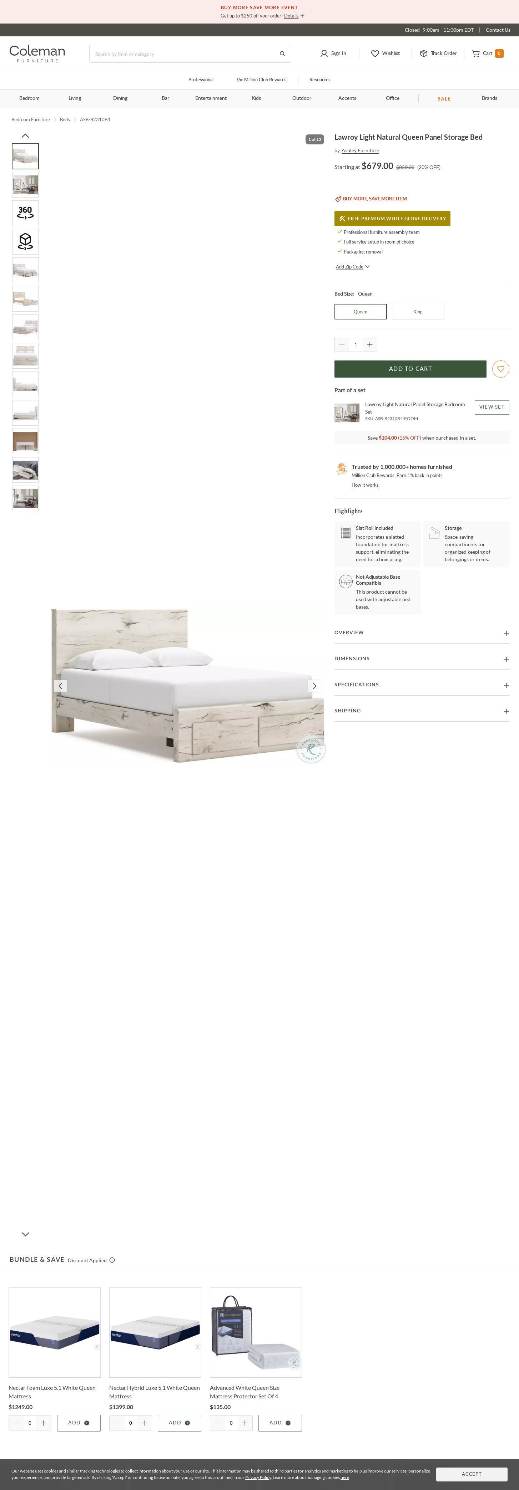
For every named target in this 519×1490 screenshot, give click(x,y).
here (345, 1477)
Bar (165, 98)
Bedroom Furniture (30, 119)
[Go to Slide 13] (25, 498)
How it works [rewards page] (365, 485)
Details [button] (291, 16)
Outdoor (301, 98)
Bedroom (29, 98)
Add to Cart (410, 369)
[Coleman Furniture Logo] (37, 60)
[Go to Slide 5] (25, 270)
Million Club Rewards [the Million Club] (261, 80)
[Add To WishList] (500, 369)
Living (75, 98)
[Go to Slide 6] (25, 299)
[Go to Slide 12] (25, 470)
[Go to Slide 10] (25, 413)
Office (392, 98)
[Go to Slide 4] (25, 242)
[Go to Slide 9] (25, 384)
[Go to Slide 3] (25, 213)
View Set (492, 407)
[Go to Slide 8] (25, 356)
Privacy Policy (258, 1477)
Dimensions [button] (352, 658)
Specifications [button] (356, 684)
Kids (256, 98)
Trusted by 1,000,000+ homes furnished (402, 466)
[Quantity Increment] (370, 344)
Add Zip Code (353, 267)
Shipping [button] (347, 710)
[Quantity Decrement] (342, 344)
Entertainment (211, 98)
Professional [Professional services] (200, 80)
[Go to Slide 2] (25, 185)
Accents (347, 98)
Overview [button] (349, 632)
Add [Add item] (79, 1423)
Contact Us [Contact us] (498, 30)
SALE (444, 99)
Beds (65, 119)
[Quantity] (356, 344)
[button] (333, 53)
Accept (472, 1474)
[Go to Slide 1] (25, 156)
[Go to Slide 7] (25, 327)
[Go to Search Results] (282, 54)
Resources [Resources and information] (320, 80)
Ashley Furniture (360, 150)
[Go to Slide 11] (25, 441)
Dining (120, 98)
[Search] (190, 53)
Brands (489, 98)
